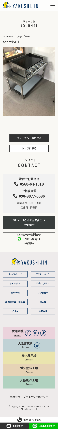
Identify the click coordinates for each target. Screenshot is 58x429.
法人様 (43, 302)
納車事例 (15, 293)
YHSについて (42, 274)
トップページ (15, 274)
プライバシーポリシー (35, 397)
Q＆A (15, 311)
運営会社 (15, 397)
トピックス (15, 283)
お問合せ (14, 426)
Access (17, 335)
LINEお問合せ (43, 426)
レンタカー (42, 293)
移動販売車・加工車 (15, 302)
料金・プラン (42, 283)
